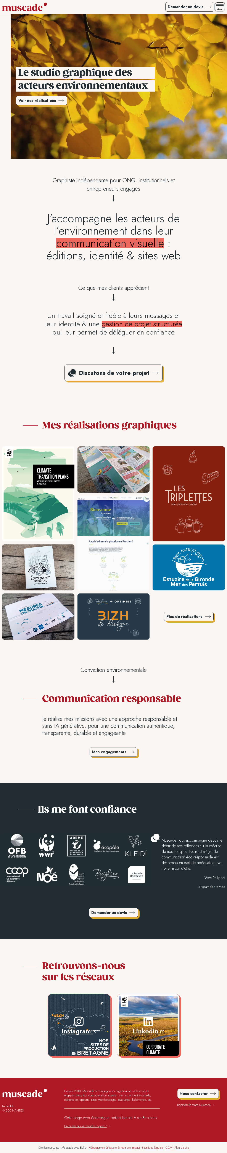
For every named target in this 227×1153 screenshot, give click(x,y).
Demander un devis (109, 912)
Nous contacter (194, 1093)
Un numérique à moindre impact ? (85, 1126)
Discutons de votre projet (114, 373)
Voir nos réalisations (37, 100)
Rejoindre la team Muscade (194, 1105)
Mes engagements (109, 752)
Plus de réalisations (184, 616)
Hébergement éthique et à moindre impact (114, 1147)
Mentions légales (152, 1147)
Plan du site (181, 1147)
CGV (168, 1147)
